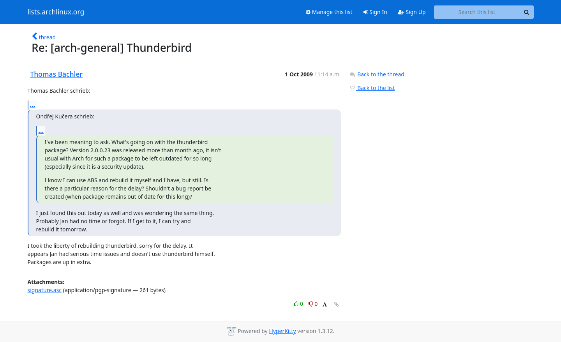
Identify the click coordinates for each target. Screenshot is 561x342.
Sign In (375, 12)
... (32, 104)
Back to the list (372, 88)
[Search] (527, 12)
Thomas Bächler (56, 74)
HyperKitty (282, 331)
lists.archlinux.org (56, 12)
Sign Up (412, 12)
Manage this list (329, 12)
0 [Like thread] (299, 303)
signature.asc (45, 290)
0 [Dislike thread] (313, 303)
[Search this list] (477, 12)
